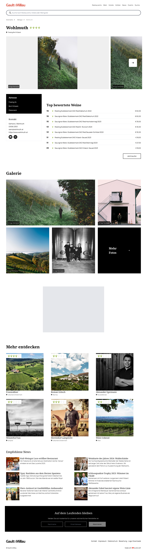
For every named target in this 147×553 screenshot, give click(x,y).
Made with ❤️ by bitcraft (133, 548)
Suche (137, 5)
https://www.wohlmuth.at (18, 132)
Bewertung (123, 541)
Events (130, 5)
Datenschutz (113, 541)
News (124, 5)
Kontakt (94, 541)
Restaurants (97, 5)
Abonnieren (97, 524)
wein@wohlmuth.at (16, 129)
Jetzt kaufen (132, 156)
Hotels (111, 5)
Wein (105, 5)
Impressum (102, 541)
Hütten (118, 5)
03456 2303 (13, 126)
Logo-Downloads (134, 541)
